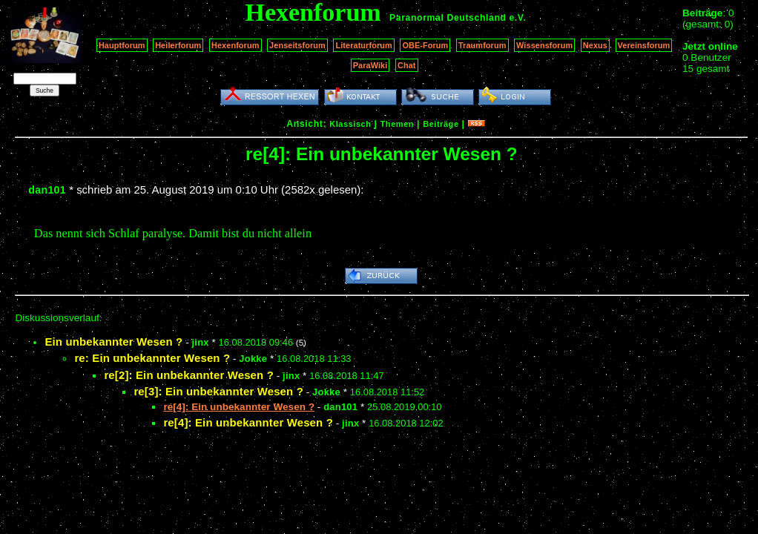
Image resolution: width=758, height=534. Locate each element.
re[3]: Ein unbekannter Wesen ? (218, 391)
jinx (199, 342)
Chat (407, 65)
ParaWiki (370, 65)
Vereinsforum (644, 45)
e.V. (517, 18)
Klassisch (350, 123)
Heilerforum (178, 45)
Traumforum (482, 45)
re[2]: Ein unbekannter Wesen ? (189, 375)
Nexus (595, 45)
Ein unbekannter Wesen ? (113, 341)
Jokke (253, 358)
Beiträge (440, 123)
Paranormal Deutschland (448, 18)
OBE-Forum (425, 45)
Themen (397, 123)
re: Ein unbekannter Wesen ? (152, 358)
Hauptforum (122, 45)
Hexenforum (235, 45)
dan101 (47, 190)
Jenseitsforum (297, 45)
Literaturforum (363, 45)
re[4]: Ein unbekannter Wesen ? (248, 422)
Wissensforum (544, 45)
